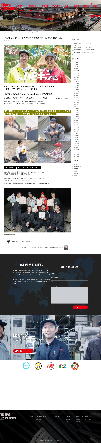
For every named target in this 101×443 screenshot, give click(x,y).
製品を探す (38, 419)
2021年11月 (76, 123)
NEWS (81, 7)
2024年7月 (76, 89)
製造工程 (57, 416)
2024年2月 (76, 96)
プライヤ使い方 (77, 166)
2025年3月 (76, 81)
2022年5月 (76, 116)
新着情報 (12, 234)
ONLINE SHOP (96, 7)
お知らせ (6, 234)
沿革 (67, 422)
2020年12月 (76, 135)
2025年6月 (76, 75)
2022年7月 (76, 114)
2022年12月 (76, 110)
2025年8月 (76, 71)
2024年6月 (76, 91)
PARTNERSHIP (29, 7)
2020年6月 (76, 145)
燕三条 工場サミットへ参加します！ (83, 47)
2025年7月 (76, 73)
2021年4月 (76, 131)
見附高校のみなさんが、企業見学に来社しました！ (83, 50)
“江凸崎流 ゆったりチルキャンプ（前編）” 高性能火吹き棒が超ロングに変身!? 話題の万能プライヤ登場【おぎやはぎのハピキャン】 (37, 112)
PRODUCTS (38, 7)
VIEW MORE (18, 348)
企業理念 (68, 416)
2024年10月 (76, 87)
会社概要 (68, 419)
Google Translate (96, 3)
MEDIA (73, 7)
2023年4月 (76, 104)
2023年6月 (76, 102)
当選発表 (76, 169)
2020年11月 (76, 137)
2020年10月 (76, 139)
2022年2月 (76, 118)
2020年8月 (76, 141)
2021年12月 (76, 121)
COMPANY (67, 7)
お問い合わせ (84, 416)
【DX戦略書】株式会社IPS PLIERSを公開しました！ (83, 53)
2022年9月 (76, 112)
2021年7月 (76, 129)
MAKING (54, 7)
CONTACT (88, 7)
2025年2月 (76, 83)
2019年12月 (76, 152)
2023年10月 (76, 98)
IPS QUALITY (19, 7)
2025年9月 (76, 69)
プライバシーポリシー (86, 419)
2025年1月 (76, 85)
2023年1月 (76, 108)
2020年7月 (76, 143)
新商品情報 (76, 171)
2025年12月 (76, 62)
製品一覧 (38, 422)
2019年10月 (76, 156)
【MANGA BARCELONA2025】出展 (82, 43)
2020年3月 (76, 148)
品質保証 (31, 416)
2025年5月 (76, 77)
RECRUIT (61, 7)
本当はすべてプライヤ (41, 416)
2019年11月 (76, 154)
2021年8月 (76, 127)
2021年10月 (76, 125)
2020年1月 (76, 150)
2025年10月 (76, 66)
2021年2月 (76, 133)
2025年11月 (76, 64)
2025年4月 (76, 79)
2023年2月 (76, 106)
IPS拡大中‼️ (76, 45)
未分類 (75, 175)
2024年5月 (76, 94)
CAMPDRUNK (46, 7)
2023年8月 (76, 100)
